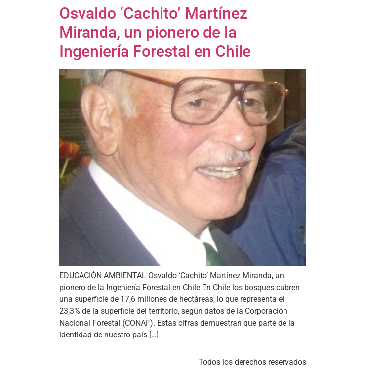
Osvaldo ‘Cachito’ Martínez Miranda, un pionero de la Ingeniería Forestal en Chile (155, 32)
